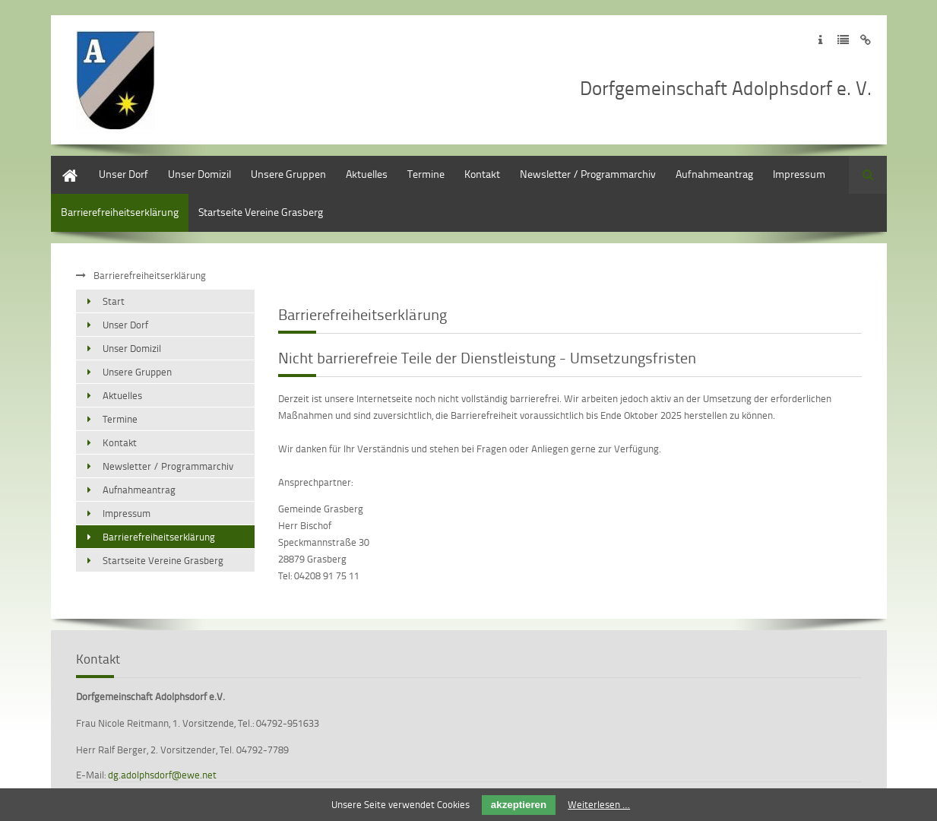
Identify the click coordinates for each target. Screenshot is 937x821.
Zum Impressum (820, 39)
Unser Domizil (199, 173)
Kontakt (482, 173)
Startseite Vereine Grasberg (260, 211)
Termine (426, 173)
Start (62, 163)
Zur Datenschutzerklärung (843, 39)
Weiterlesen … (599, 804)
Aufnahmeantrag (714, 173)
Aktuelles (367, 173)
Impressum (799, 173)
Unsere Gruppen (288, 173)
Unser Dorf (123, 173)
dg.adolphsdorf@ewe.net (162, 774)
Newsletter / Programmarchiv (588, 173)
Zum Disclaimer (865, 39)
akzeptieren (518, 804)
